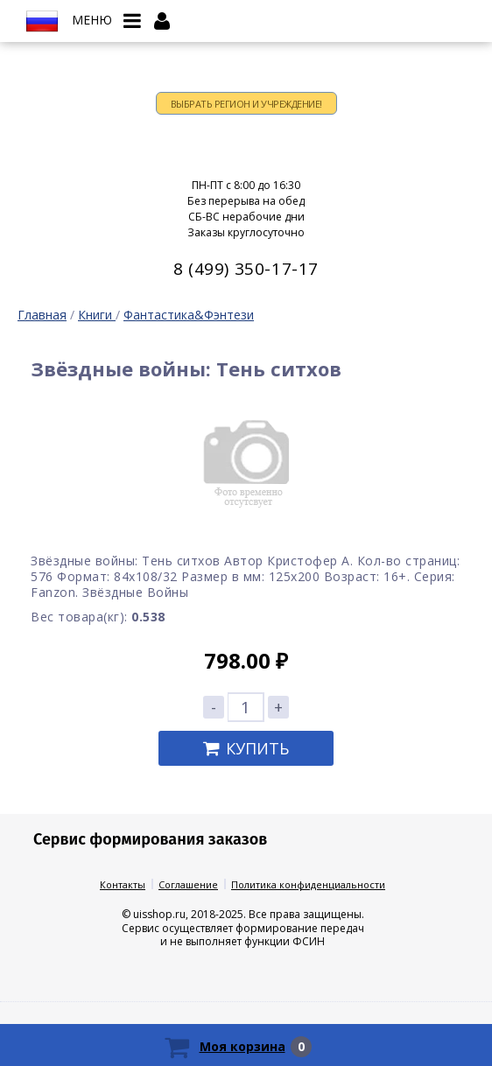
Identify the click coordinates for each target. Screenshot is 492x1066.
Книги (97, 314)
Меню (92, 20)
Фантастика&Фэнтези (188, 314)
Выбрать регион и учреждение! (246, 103)
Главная (42, 314)
